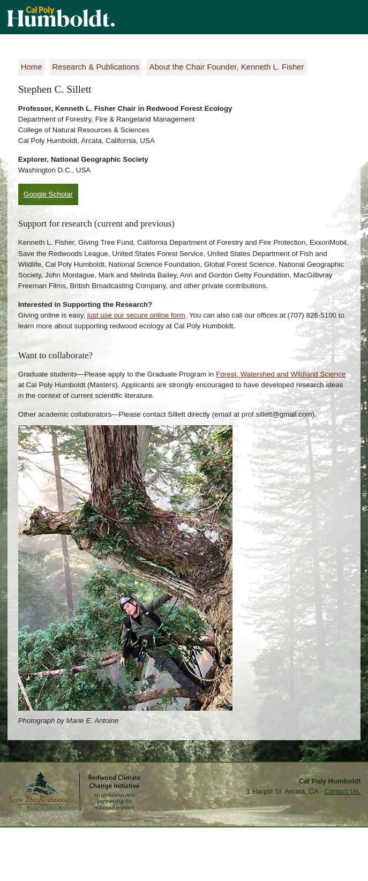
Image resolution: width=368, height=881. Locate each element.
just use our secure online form (136, 315)
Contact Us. (342, 791)
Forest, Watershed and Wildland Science (281, 374)
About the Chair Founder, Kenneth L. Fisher (226, 66)
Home (31, 66)
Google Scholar (48, 194)
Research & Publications (95, 66)
